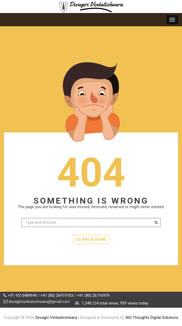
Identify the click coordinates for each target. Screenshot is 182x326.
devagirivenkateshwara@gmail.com (39, 301)
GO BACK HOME (91, 239)
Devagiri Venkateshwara (56, 317)
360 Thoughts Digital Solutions (151, 317)
